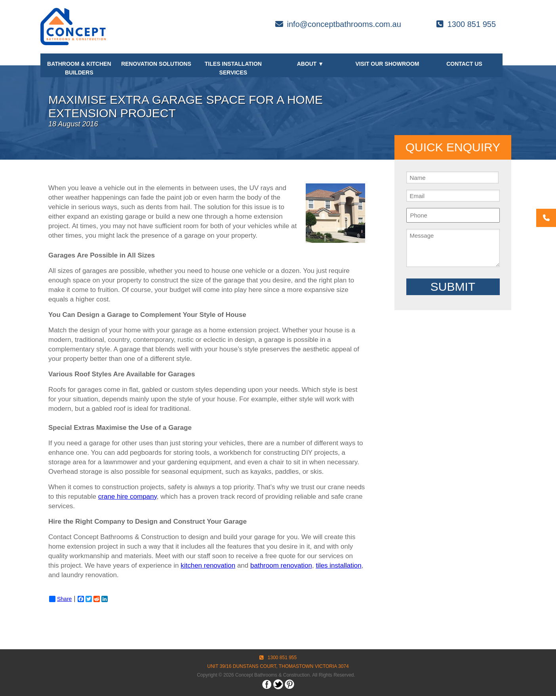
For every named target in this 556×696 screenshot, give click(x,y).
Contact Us (464, 64)
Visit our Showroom (387, 64)
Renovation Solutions (156, 64)
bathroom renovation (281, 565)
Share (60, 599)
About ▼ (310, 64)
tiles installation (338, 565)
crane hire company (127, 496)
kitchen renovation (208, 565)
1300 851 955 (466, 24)
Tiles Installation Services (233, 68)
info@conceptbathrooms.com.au (338, 24)
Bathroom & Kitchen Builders (79, 68)
